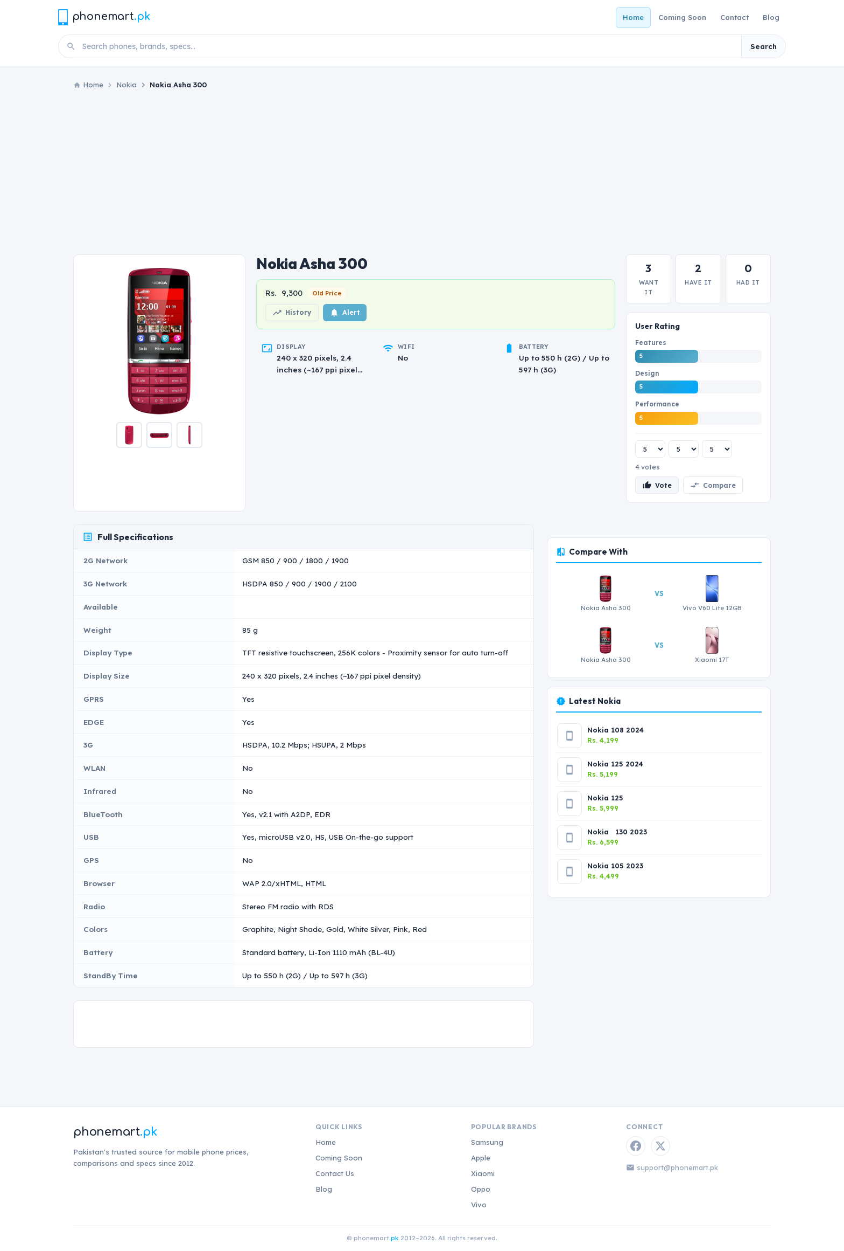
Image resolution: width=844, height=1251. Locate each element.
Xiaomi (483, 1173)
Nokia (126, 84)
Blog (771, 17)
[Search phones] (408, 46)
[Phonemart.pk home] (104, 17)
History (292, 312)
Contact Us (334, 1173)
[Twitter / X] (660, 1146)
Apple (480, 1157)
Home (633, 17)
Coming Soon (682, 17)
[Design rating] (684, 449)
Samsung (487, 1142)
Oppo (480, 1189)
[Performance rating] (717, 449)
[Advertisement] (422, 172)
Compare (713, 485)
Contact (734, 17)
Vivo (479, 1204)
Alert (344, 312)
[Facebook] (635, 1146)
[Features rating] (650, 449)
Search (763, 46)
